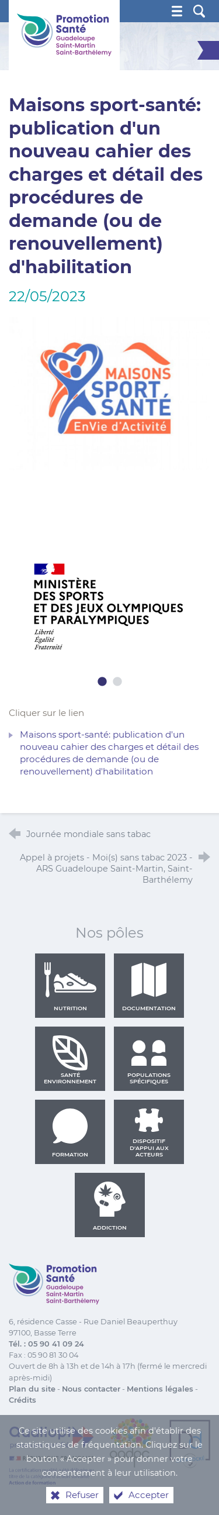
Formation (70, 1133)
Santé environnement (70, 1059)
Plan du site (32, 1389)
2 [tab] (117, 682)
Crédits (22, 1400)
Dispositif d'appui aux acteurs (149, 1133)
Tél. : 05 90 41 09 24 (46, 1344)
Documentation (149, 986)
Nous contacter (91, 1389)
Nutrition (70, 986)
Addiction (109, 1206)
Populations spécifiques (149, 1059)
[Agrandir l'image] (109, 392)
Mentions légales (160, 1389)
